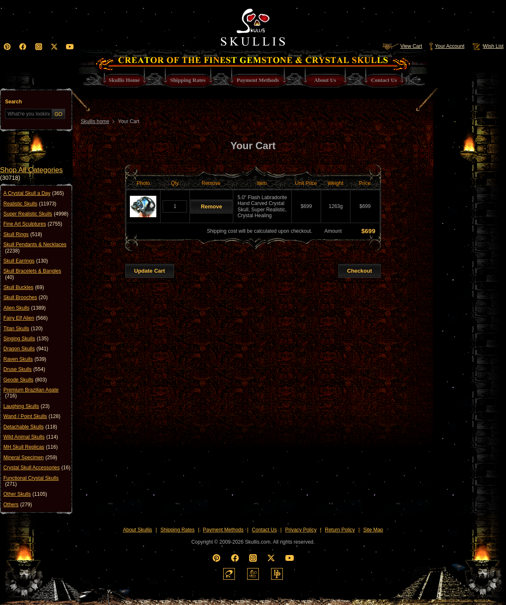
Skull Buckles (23, 287)
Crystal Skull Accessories (36, 468)
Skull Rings (22, 234)
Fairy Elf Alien (25, 318)
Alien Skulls (24, 308)
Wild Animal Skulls (30, 437)
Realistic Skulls (29, 204)
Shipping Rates (178, 530)
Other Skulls (25, 494)
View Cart (402, 46)
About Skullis (137, 530)
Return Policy (340, 530)
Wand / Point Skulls (32, 416)
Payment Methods (223, 530)
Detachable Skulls (30, 427)
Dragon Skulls (25, 349)
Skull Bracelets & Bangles (32, 274)
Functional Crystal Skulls (30, 481)
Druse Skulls (24, 369)
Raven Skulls (24, 359)
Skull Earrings (25, 261)
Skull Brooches (25, 297)
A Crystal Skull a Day (33, 193)
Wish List (487, 46)
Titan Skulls (23, 328)
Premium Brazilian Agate (30, 393)
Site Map (373, 530)
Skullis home (95, 121)
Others (17, 505)
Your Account (446, 46)
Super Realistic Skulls (36, 214)
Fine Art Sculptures (32, 224)
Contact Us (264, 530)
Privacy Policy (301, 530)
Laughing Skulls (26, 406)
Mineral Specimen (30, 457)
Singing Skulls (25, 339)
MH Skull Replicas (30, 447)
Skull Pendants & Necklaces (34, 248)
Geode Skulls (25, 380)
